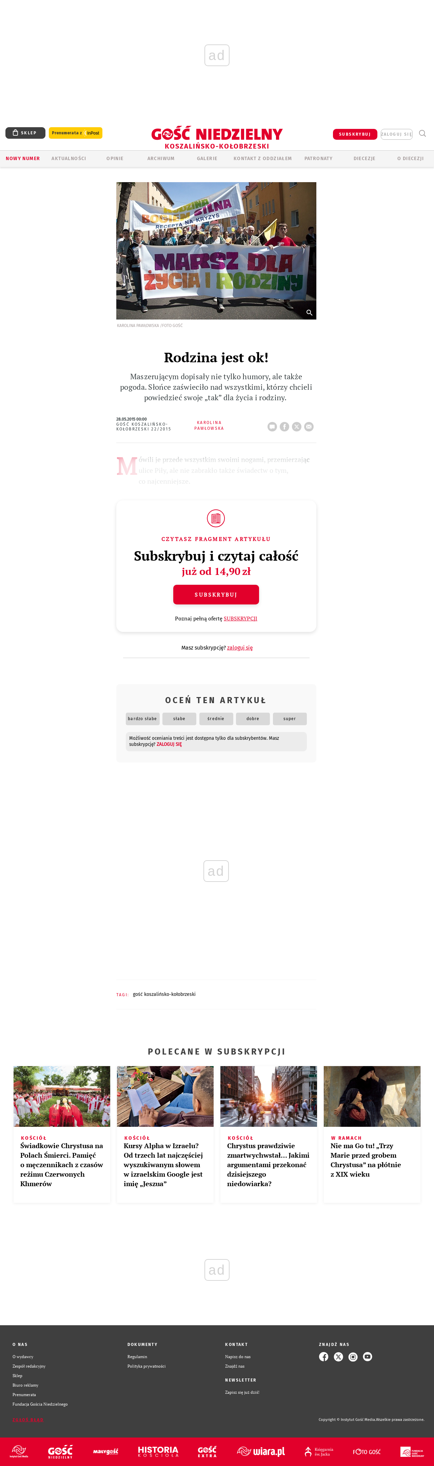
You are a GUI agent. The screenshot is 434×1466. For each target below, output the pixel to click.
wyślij (310, 424)
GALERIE (207, 158)
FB (286, 424)
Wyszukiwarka (422, 133)
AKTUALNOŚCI (69, 158)
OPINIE (114, 158)
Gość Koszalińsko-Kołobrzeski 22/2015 (144, 426)
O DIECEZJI (410, 158)
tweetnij (298, 424)
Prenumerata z (75, 133)
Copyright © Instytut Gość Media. (347, 1419)
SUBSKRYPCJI (240, 618)
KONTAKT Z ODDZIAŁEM (263, 158)
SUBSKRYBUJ (355, 134)
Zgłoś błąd (28, 1419)
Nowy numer (23, 158)
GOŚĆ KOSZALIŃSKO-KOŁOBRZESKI (164, 994)
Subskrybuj (216, 594)
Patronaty (318, 158)
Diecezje (365, 158)
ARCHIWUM (161, 158)
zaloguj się (396, 134)
